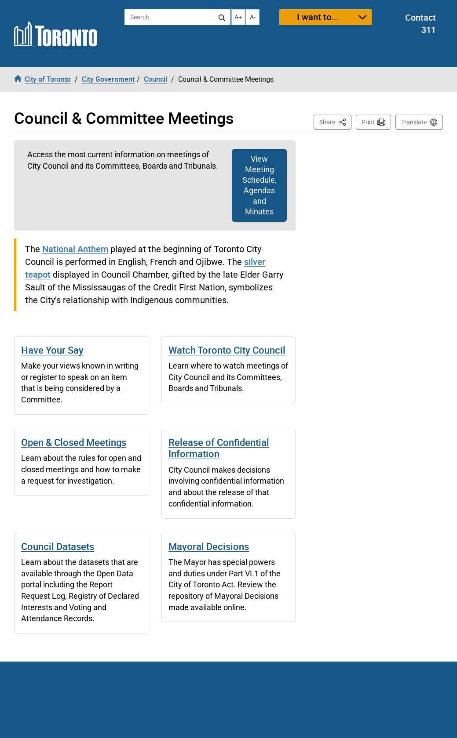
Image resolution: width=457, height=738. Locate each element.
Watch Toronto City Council (226, 350)
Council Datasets (57, 546)
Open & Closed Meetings (73, 442)
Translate (414, 122)
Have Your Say (52, 350)
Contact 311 (420, 23)
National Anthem (75, 249)
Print (368, 122)
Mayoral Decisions (208, 546)
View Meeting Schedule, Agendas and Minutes (259, 185)
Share (335, 121)
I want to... (318, 17)
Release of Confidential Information (218, 448)
